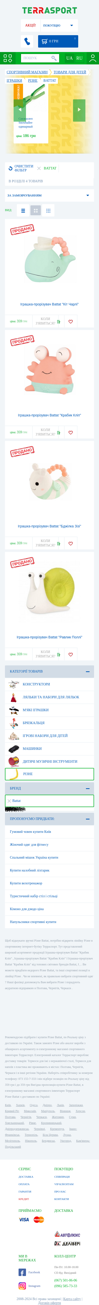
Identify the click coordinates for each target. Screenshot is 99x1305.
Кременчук (57, 1129)
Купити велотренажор (26, 883)
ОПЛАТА (24, 1184)
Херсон (80, 1111)
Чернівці (39, 1129)
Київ (8, 1105)
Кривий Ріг (12, 1111)
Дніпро (47, 1105)
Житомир (58, 1117)
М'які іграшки (28, 710)
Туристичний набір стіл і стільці (33, 896)
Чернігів (26, 1117)
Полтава (10, 1117)
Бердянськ (48, 1140)
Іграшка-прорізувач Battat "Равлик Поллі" (49, 637)
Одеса (33, 1105)
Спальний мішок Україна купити (34, 857)
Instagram (29, 1286)
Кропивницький (51, 1123)
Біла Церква (50, 1135)
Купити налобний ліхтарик (30, 870)
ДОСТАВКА (26, 1176)
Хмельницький (14, 1123)
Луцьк (67, 1135)
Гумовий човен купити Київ (30, 832)
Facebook (29, 1272)
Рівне (32, 1123)
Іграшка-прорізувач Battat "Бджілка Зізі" (49, 526)
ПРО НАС (60, 1191)
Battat (14, 801)
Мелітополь (12, 1140)
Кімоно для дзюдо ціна (27, 909)
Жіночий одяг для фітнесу (29, 844)
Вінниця (65, 1111)
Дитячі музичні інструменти (42, 761)
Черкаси (41, 1117)
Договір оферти (49, 1303)
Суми (72, 1117)
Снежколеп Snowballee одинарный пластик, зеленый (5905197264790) (30, 126)
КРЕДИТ (24, 1198)
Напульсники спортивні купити (33, 922)
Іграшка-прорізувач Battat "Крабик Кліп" (49, 415)
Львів (60, 1105)
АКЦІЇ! (30, 25)
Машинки (25, 749)
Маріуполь (48, 1111)
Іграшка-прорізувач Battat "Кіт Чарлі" (49, 304)
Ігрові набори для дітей (38, 736)
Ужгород (65, 1140)
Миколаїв (30, 1111)
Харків (20, 1105)
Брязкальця (26, 723)
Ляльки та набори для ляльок (43, 697)
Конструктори (29, 684)
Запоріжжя (76, 1105)
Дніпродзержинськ (17, 1129)
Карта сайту (72, 1299)
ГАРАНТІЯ (25, 1191)
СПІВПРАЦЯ (62, 1176)
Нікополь (31, 1140)
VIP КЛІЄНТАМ (64, 1184)
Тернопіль (31, 1135)
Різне (20, 774)
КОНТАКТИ (61, 1198)
